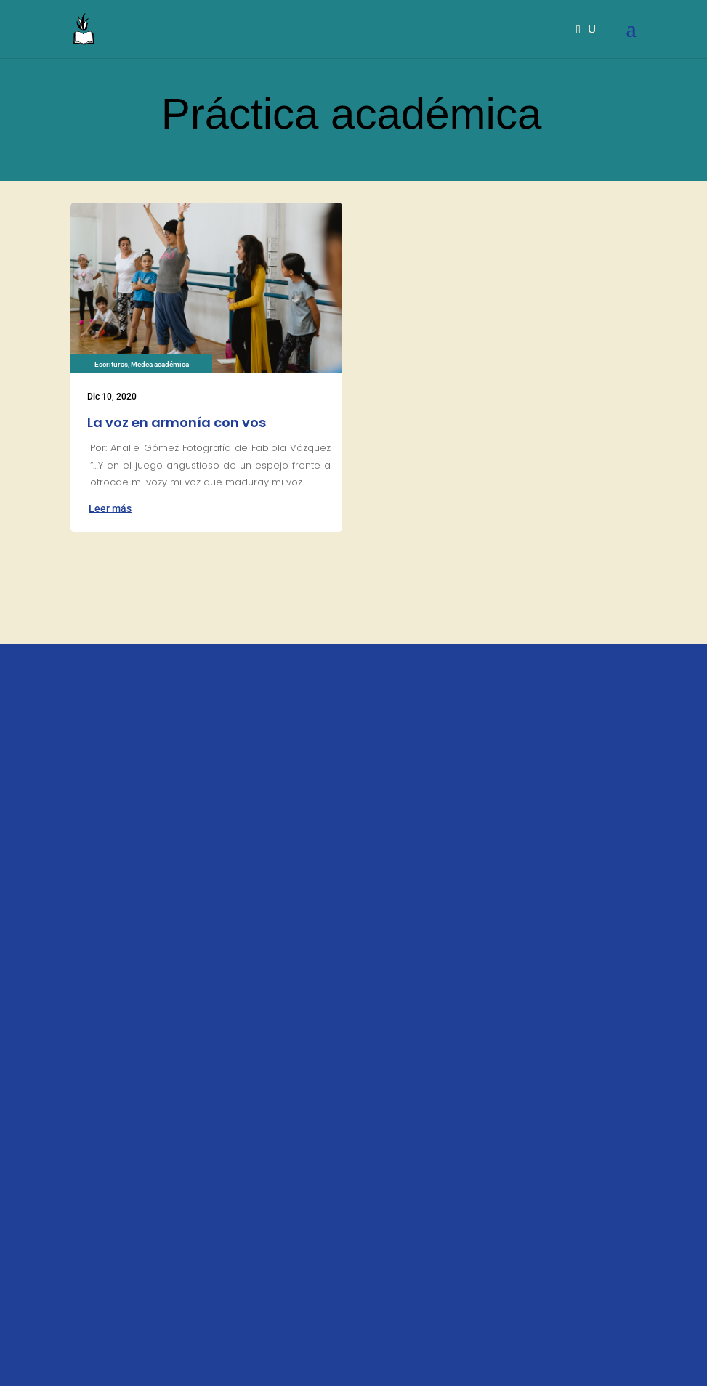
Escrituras (111, 364)
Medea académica (160, 364)
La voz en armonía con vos (176, 422)
